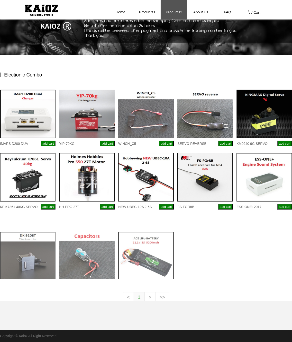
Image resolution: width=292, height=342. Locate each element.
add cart (48, 145)
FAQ (227, 12)
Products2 (174, 12)
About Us (200, 12)
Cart (254, 12)
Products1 (147, 12)
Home (120, 12)
